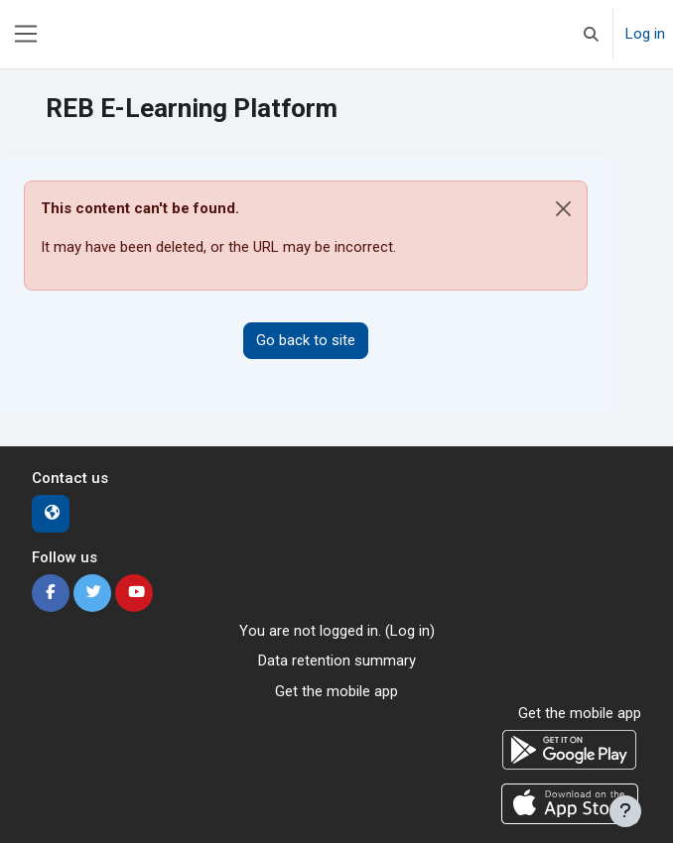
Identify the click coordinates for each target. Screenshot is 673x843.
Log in (645, 34)
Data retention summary (337, 660)
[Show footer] (625, 811)
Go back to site (305, 340)
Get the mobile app (336, 691)
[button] (591, 34)
